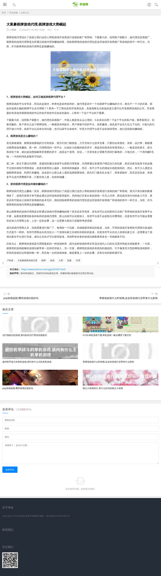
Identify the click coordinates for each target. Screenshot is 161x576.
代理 (78, 260)
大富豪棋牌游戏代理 (27, 260)
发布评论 (10, 469)
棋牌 (43, 260)
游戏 (52, 260)
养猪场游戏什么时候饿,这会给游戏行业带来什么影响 (128, 298)
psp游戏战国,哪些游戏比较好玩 (21, 298)
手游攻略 (13, 12)
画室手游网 (31, 516)
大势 (61, 260)
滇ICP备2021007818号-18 (57, 516)
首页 (4, 12)
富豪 (69, 260)
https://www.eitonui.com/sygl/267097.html (43, 269)
